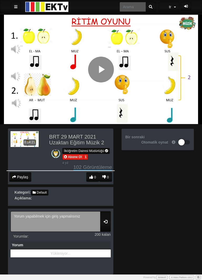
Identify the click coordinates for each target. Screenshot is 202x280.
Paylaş (20, 177)
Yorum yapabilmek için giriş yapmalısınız (55, 221)
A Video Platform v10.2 (182, 277)
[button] (73, 157)
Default (40, 192)
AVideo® (162, 277)
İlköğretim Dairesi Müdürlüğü (86, 151)
